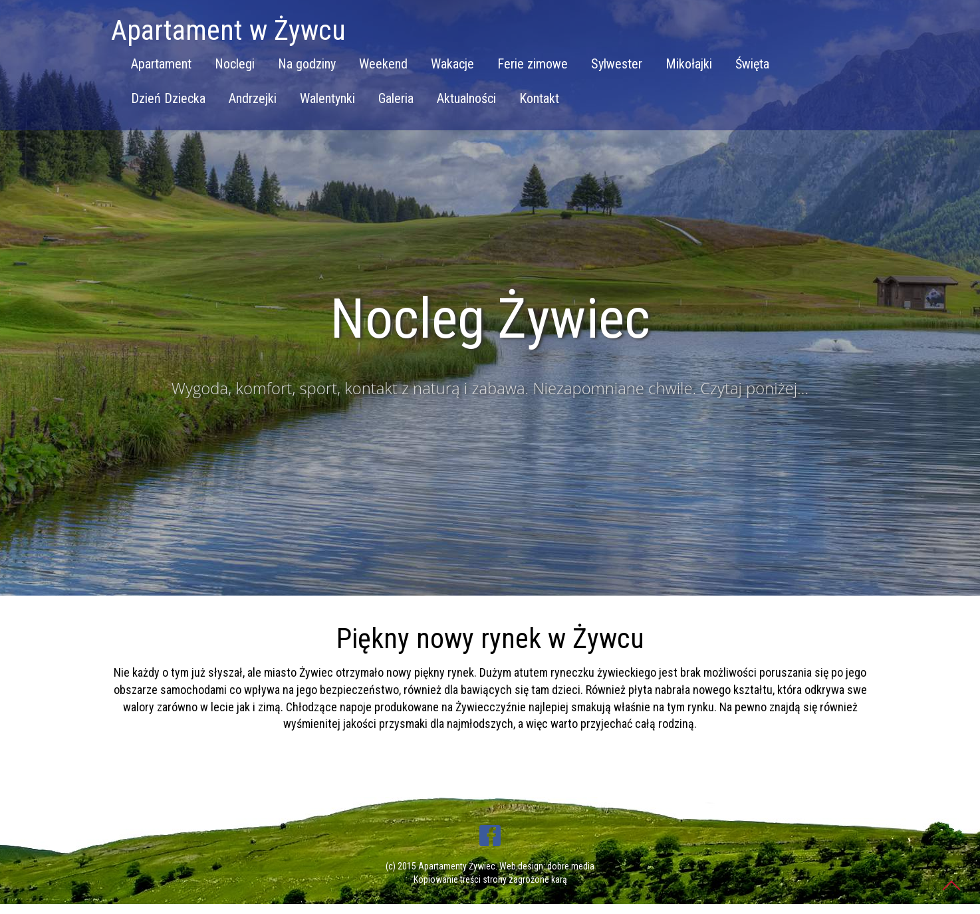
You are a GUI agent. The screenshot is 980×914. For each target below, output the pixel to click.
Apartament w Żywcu (228, 30)
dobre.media (570, 866)
